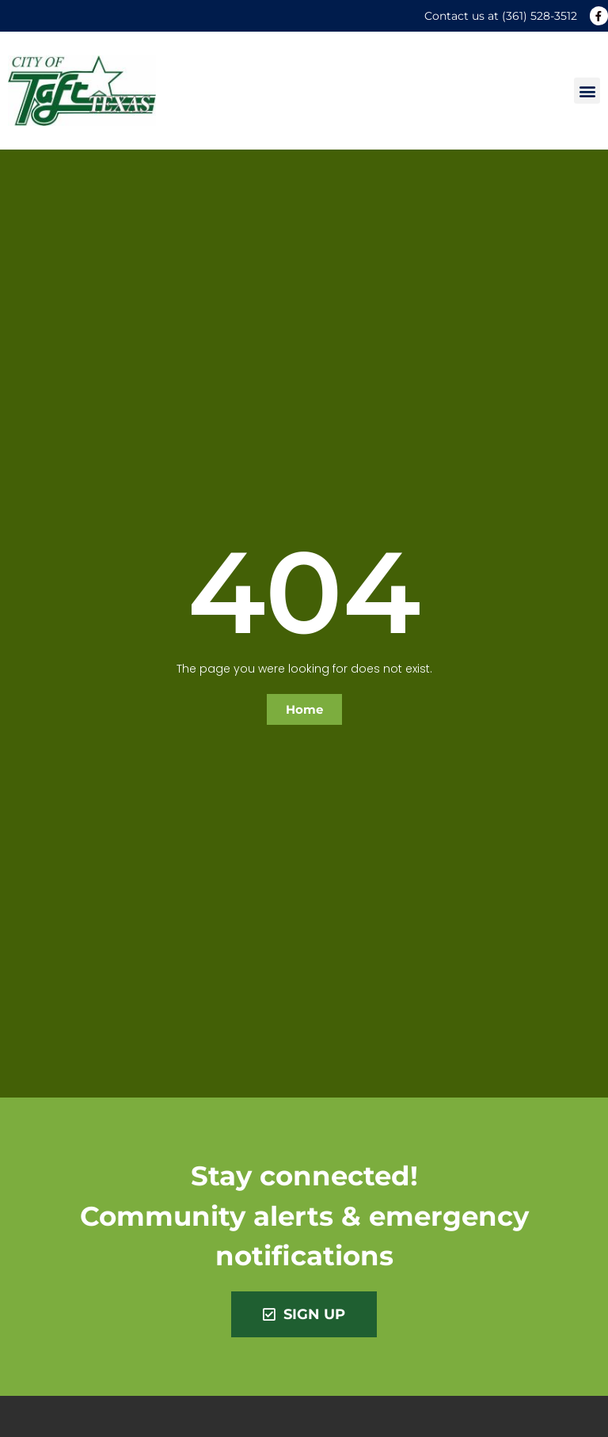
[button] (587, 91)
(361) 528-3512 (539, 16)
